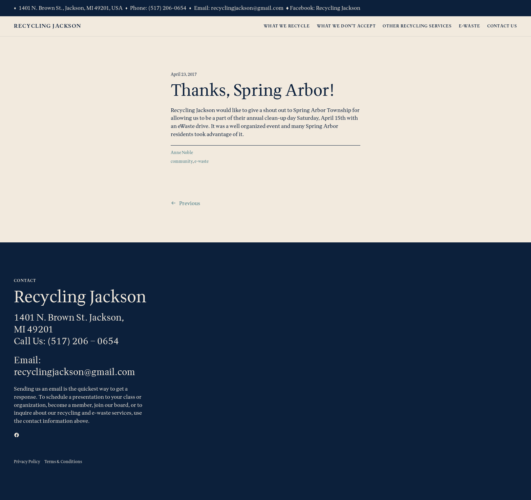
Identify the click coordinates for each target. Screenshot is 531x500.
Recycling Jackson (338, 7)
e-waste (201, 161)
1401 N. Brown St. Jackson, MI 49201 (69, 323)
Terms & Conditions (63, 461)
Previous (189, 203)
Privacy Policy (27, 461)
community (182, 161)
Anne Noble (182, 152)
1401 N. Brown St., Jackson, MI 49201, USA (71, 7)
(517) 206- (161, 7)
